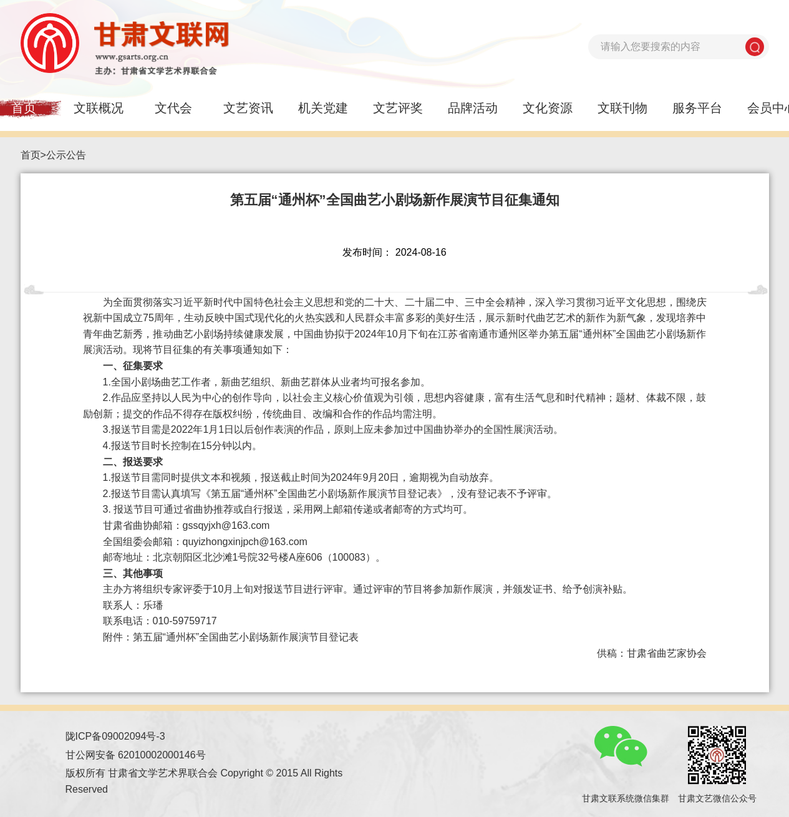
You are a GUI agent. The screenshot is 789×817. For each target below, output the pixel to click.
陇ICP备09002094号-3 (115, 736)
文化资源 (548, 108)
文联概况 (98, 108)
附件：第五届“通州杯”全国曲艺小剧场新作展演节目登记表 (231, 637)
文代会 (173, 108)
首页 (31, 155)
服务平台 (697, 108)
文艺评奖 (398, 108)
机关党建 (323, 108)
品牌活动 (473, 108)
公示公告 (66, 155)
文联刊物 (622, 108)
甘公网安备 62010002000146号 (135, 755)
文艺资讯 (248, 108)
